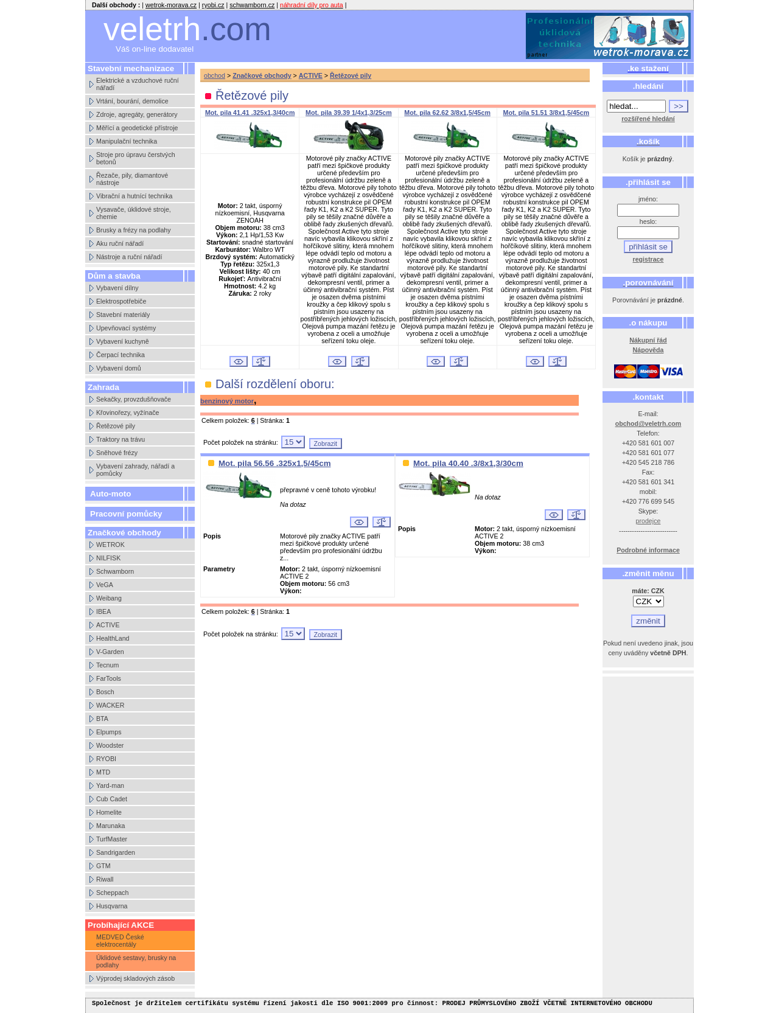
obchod (214, 75)
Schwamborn (115, 571)
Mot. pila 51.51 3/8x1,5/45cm (546, 112)
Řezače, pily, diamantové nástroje (132, 179)
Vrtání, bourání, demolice (132, 101)
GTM (103, 865)
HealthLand (113, 638)
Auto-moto (110, 493)
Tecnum (107, 665)
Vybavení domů (118, 368)
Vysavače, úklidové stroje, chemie (133, 213)
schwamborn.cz (251, 5)
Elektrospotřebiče (121, 301)
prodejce (648, 520)
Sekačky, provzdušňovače (133, 399)
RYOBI (106, 758)
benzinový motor (227, 401)
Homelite (109, 812)
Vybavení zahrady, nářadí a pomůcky (135, 469)
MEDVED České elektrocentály (120, 940)
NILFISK (108, 558)
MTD (103, 772)
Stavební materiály (123, 314)
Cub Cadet (111, 798)
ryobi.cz (213, 5)
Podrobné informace (648, 550)
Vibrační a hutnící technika (134, 196)
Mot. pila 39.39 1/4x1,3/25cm (349, 112)
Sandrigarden (115, 852)
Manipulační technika (126, 141)
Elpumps (108, 732)
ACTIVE (108, 624)
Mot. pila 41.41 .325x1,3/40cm (250, 112)
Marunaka (110, 825)
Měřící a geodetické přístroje (137, 127)
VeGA (104, 584)
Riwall (104, 879)
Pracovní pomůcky (126, 513)
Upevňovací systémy (126, 328)
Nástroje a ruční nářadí (129, 256)
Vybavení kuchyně (122, 341)
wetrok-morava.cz (171, 5)
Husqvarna (112, 906)
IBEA (103, 611)
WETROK (110, 544)
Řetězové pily (115, 426)
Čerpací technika (120, 354)
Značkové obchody (262, 75)
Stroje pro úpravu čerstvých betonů (135, 158)
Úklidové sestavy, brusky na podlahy (136, 961)
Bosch (105, 691)
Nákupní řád (648, 340)
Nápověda (648, 349)
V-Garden (110, 651)
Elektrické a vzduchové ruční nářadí (137, 84)
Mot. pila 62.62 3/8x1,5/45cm (447, 112)
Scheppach (112, 892)
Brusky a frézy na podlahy (133, 230)
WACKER (110, 705)
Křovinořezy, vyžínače (127, 412)
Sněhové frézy (117, 452)
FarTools (108, 678)
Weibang (109, 598)
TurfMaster (111, 839)
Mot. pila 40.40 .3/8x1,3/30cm (468, 463)
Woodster (110, 745)
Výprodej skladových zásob (135, 978)
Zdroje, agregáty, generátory (137, 114)
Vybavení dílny (117, 287)
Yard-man (110, 785)
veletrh (187, 29)
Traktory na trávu (120, 439)
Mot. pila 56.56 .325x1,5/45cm (274, 463)
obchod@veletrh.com (648, 423)
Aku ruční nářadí (120, 243)
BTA (102, 718)
